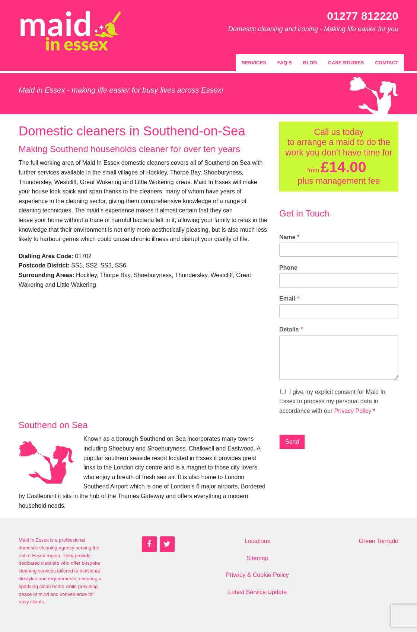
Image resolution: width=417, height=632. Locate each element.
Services (254, 62)
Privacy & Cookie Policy (257, 575)
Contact (386, 62)
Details (291, 329)
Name (289, 237)
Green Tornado (378, 541)
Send (292, 442)
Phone (288, 267)
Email (289, 298)
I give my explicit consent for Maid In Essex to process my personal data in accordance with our (332, 401)
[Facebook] (149, 544)
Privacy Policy (353, 411)
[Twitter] (167, 544)
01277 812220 (362, 16)
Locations (257, 541)
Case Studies (346, 62)
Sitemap (257, 558)
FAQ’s (284, 62)
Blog (310, 62)
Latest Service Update (257, 592)
